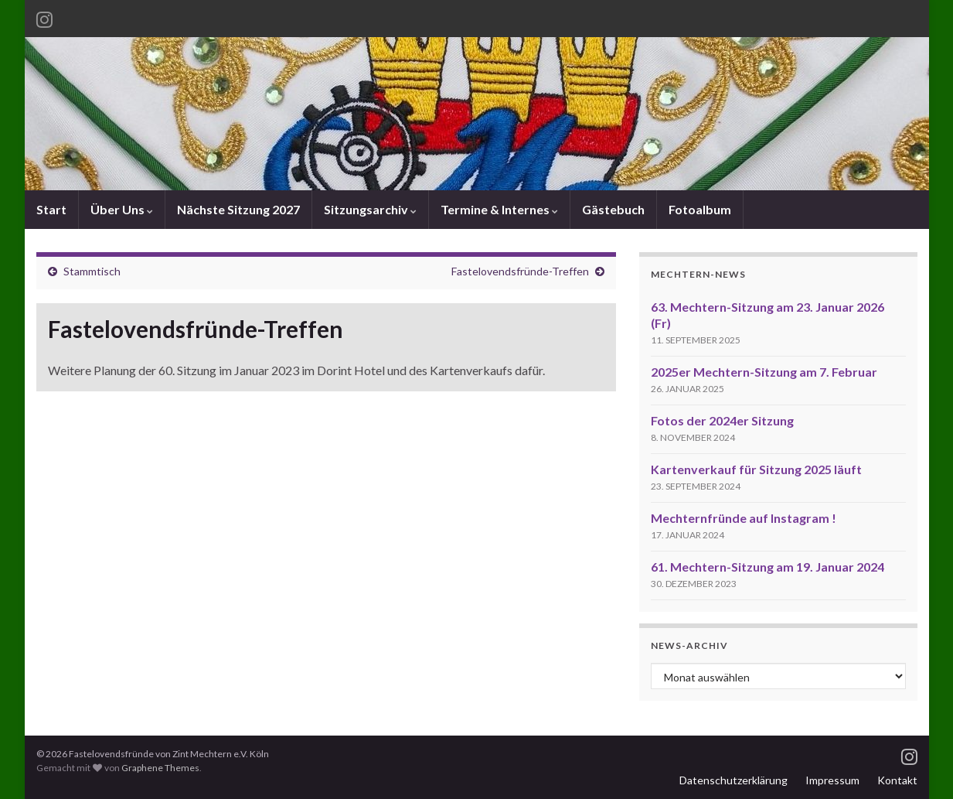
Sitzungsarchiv (370, 209)
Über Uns (121, 209)
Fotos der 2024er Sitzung (722, 420)
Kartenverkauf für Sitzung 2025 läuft (756, 469)
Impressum (832, 780)
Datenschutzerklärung (733, 780)
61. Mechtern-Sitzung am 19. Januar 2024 (767, 566)
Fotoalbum (700, 209)
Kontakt (897, 780)
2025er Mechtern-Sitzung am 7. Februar (764, 371)
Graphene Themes (160, 767)
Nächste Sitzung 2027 (238, 209)
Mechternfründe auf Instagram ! (743, 517)
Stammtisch (92, 271)
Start (51, 209)
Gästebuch (613, 209)
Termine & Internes (499, 209)
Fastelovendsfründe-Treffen (520, 271)
